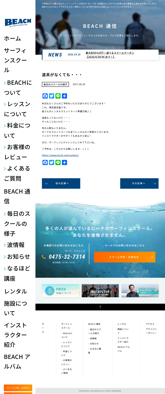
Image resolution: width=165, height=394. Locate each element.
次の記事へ (139, 183)
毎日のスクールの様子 (17, 223)
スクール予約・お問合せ (17, 387)
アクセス (150, 323)
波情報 (16, 244)
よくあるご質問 (17, 173)
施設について (15, 308)
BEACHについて (18, 87)
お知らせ (18, 256)
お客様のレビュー (17, 151)
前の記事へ (62, 183)
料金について (17, 130)
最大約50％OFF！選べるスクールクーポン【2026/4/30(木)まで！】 (110, 55)
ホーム (12, 38)
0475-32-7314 (67, 256)
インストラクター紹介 (15, 334)
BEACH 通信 (17, 196)
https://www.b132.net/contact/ (60, 155)
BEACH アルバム (17, 361)
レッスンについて (17, 109)
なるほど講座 (17, 273)
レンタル (15, 291)
